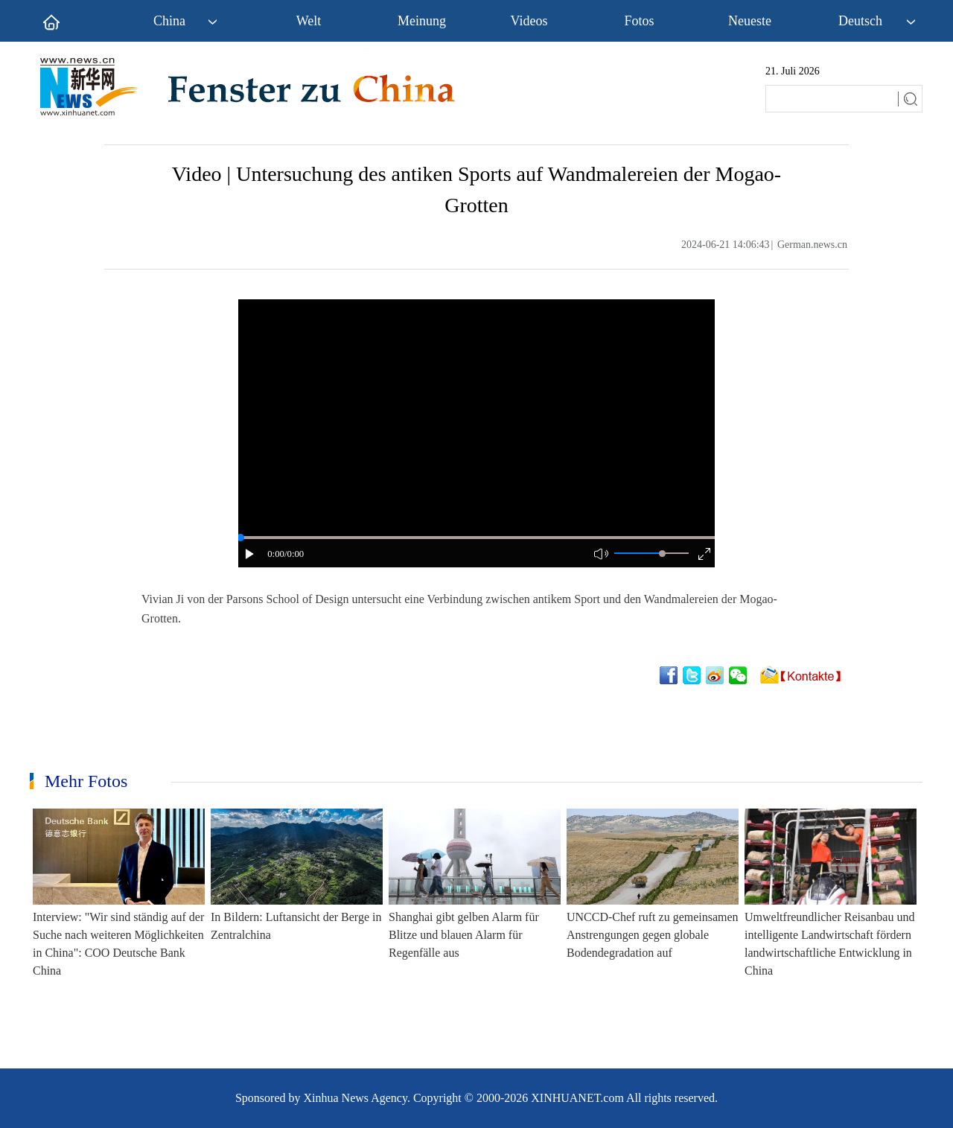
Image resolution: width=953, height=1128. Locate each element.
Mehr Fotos (86, 781)
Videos (529, 20)
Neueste (749, 20)
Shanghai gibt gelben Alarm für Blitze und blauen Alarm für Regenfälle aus (464, 935)
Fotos (639, 20)
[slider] (662, 553)
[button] (250, 554)
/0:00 (294, 554)
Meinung (422, 20)
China (169, 20)
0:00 (275, 554)
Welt (309, 20)
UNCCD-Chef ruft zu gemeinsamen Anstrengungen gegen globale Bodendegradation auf (653, 935)
